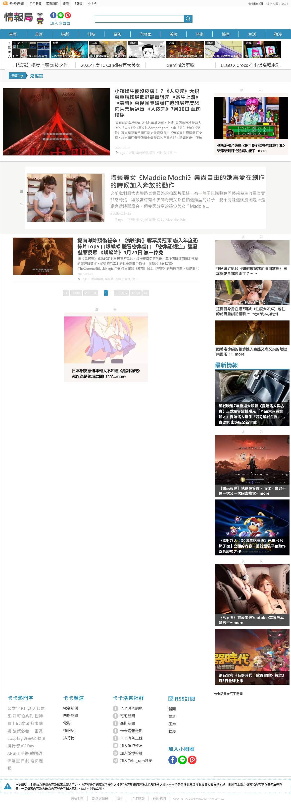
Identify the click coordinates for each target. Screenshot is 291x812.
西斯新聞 (52, 3)
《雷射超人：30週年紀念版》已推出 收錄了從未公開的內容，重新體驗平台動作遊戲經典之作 (252, 546)
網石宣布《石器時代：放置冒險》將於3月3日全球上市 (251, 678)
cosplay (15, 738)
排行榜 (92, 3)
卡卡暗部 (138, 798)
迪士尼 (13, 723)
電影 (66, 3)
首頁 (13, 34)
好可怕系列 (23, 716)
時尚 (200, 34)
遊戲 (65, 34)
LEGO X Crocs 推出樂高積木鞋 (250, 65)
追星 (226, 34)
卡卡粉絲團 (255, 3)
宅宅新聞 (36, 3)
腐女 (31, 708)
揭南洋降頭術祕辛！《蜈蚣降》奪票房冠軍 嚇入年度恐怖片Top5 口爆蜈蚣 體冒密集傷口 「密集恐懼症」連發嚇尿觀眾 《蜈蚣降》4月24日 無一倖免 (137, 246)
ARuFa (13, 753)
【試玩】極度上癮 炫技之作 (40, 65)
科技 (91, 34)
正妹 (172, 723)
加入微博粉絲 (131, 753)
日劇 (25, 761)
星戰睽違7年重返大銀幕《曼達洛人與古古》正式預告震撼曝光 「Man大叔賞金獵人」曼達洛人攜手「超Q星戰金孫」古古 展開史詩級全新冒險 (252, 414)
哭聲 (131, 152)
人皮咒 (178, 152)
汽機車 (145, 34)
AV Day (27, 746)
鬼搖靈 (167, 152)
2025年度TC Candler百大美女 (110, 65)
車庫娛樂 (142, 152)
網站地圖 (77, 798)
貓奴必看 (21, 731)
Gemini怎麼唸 (180, 65)
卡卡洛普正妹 (131, 738)
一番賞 (36, 731)
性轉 (39, 716)
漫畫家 (30, 738)
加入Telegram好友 (136, 760)
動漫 (278, 34)
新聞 (172, 708)
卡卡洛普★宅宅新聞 (228, 693)
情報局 (78, 3)
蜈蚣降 (109, 279)
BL (23, 708)
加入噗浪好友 (131, 745)
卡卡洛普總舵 (131, 708)
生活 (252, 34)
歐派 (25, 723)
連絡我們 (159, 798)
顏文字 (13, 708)
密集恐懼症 (122, 279)
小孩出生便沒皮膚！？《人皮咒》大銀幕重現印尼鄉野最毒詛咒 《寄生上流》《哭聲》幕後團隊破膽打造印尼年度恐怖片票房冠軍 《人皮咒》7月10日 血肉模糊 (158, 102)
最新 (39, 34)
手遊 (25, 753)
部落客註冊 (100, 798)
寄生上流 (156, 152)
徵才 (120, 798)
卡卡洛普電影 (131, 730)
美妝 (174, 34)
